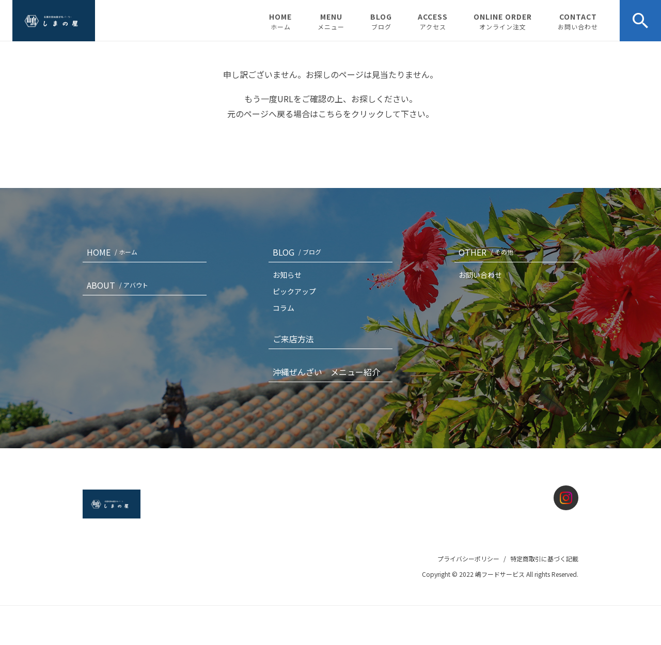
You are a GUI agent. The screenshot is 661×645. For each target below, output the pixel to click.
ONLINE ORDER (503, 21)
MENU (331, 21)
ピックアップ (294, 291)
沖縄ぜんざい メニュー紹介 (326, 372)
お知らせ (287, 275)
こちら (330, 113)
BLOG (381, 21)
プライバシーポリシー (468, 558)
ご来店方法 (293, 339)
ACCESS (433, 21)
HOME (280, 21)
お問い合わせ (480, 275)
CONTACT (578, 21)
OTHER (488, 252)
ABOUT (119, 285)
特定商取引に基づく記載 (544, 558)
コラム (283, 308)
